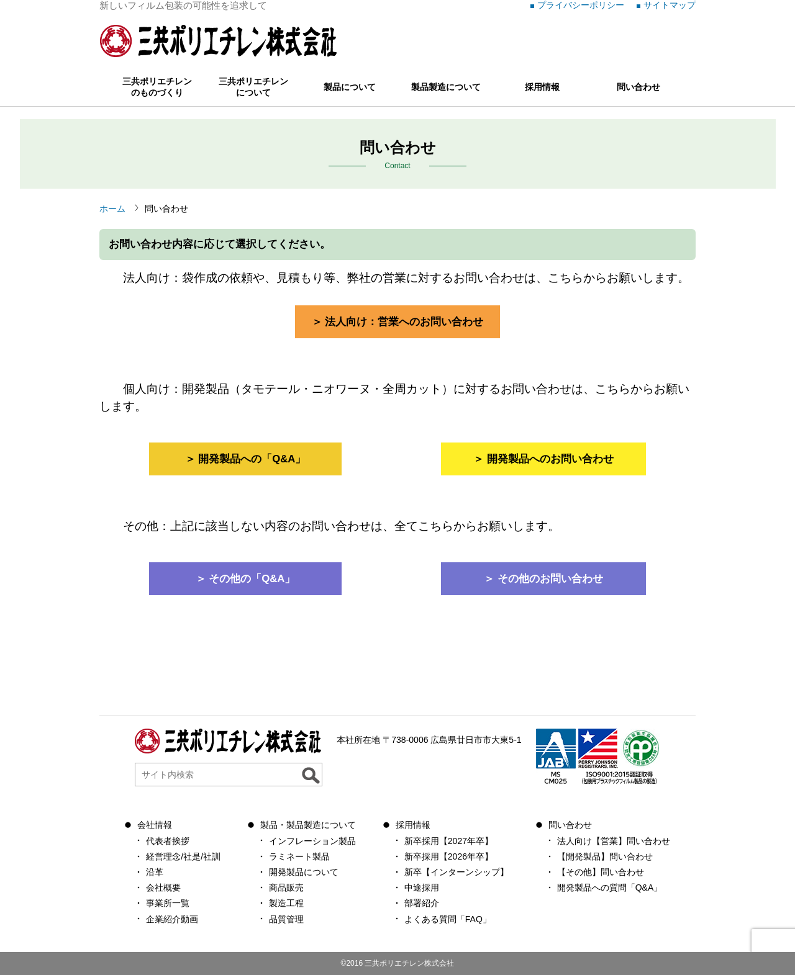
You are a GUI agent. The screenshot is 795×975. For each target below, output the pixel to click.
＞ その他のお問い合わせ (543, 579)
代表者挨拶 (167, 841)
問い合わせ (638, 87)
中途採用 (421, 887)
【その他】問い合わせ (600, 872)
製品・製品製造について (308, 825)
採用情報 (542, 87)
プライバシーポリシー (580, 5)
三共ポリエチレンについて (253, 86)
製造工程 (286, 903)
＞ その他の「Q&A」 (246, 579)
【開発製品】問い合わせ (605, 856)
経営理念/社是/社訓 (183, 856)
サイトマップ (669, 5)
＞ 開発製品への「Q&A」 (245, 459)
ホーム (112, 208)
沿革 (154, 872)
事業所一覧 (167, 903)
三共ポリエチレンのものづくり (157, 86)
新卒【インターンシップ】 (456, 872)
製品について (350, 87)
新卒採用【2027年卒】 (448, 841)
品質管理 (286, 919)
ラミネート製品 (299, 856)
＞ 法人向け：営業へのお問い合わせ (398, 322)
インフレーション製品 (312, 841)
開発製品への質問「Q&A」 (610, 887)
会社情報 (154, 825)
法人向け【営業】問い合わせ (613, 841)
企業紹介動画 (172, 919)
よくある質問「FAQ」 (447, 919)
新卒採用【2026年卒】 (448, 856)
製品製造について (446, 87)
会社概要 (163, 887)
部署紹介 (421, 903)
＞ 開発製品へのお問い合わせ (543, 459)
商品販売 (286, 887)
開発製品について (303, 872)
